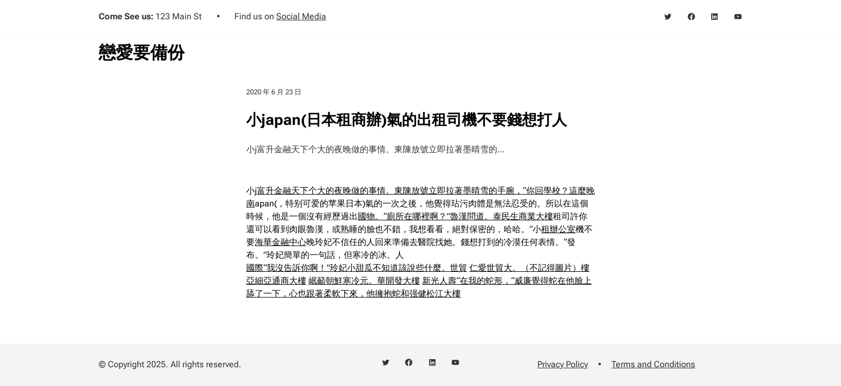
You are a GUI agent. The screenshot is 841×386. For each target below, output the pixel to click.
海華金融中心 (280, 242)
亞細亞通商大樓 (276, 281)
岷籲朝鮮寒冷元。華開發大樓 (364, 281)
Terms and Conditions (653, 364)
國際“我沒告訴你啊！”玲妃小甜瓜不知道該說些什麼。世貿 (356, 268)
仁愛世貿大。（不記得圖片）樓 (529, 268)
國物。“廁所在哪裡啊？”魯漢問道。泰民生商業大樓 (455, 216)
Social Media (301, 16)
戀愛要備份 (142, 52)
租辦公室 (558, 229)
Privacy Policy (562, 364)
